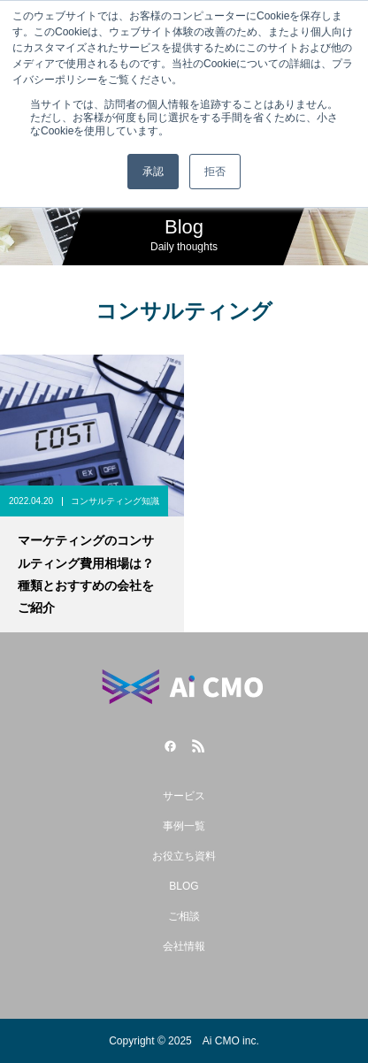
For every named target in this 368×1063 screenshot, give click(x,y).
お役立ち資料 (184, 856)
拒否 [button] (215, 171)
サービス (184, 796)
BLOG (183, 886)
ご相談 (184, 916)
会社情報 (184, 946)
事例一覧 (184, 826)
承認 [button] (153, 171)
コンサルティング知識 (115, 501)
